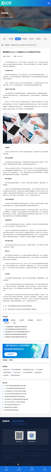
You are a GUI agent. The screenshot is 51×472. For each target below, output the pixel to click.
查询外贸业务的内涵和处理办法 (11, 410)
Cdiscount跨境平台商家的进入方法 (12, 404)
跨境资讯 (7, 45)
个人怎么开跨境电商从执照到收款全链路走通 (14, 388)
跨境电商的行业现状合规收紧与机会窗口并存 (16, 337)
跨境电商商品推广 (7, 372)
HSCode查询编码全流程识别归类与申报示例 (16, 329)
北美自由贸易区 (38, 372)
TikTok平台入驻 (17, 372)
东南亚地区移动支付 (15, 375)
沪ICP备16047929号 (36, 462)
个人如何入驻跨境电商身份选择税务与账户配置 (15, 385)
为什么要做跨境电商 (27, 372)
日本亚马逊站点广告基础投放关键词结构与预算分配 (16, 399)
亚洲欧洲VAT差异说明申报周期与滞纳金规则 (16, 334)
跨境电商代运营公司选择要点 (11, 407)
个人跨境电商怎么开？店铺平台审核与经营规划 (15, 391)
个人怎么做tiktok (39, 369)
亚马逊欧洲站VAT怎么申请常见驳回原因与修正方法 (17, 331)
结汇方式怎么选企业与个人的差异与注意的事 (14, 402)
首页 (2, 45)
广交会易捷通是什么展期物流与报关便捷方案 (16, 326)
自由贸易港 (5, 375)
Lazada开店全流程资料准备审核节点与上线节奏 (15, 393)
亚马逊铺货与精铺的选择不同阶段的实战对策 (14, 396)
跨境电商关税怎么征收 (28, 369)
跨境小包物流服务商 (16, 369)
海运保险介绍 (6, 369)
